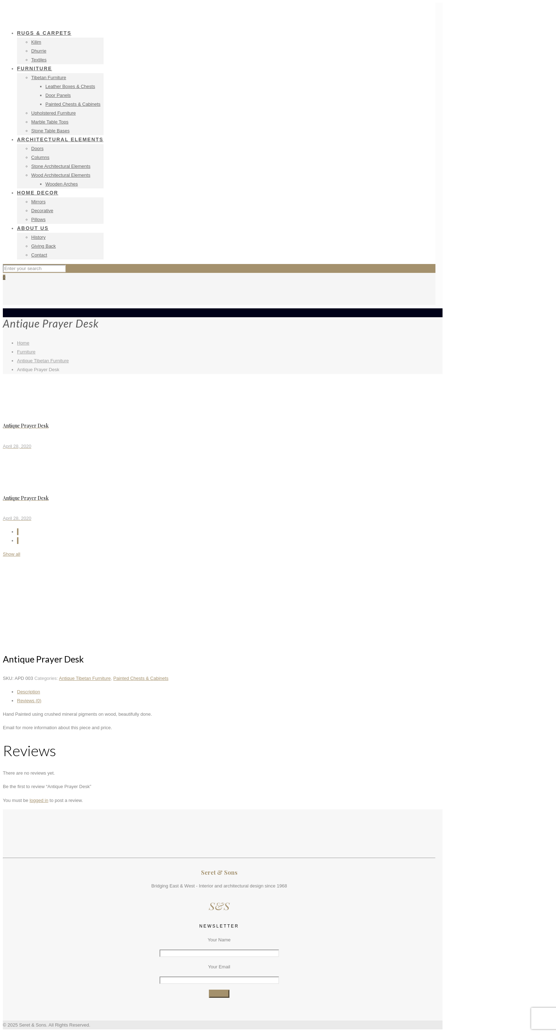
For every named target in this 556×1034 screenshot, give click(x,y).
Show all (11, 554)
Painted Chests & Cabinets (140, 678)
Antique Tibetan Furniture (43, 360)
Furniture (26, 351)
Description (28, 691)
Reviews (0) (29, 700)
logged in (38, 800)
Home (23, 343)
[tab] (226, 691)
